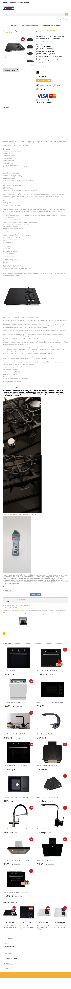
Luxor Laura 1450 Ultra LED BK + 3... (47, 860)
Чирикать (40, 85)
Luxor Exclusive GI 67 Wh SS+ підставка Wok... (43, 927)
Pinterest (40, 89)
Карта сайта (7, 960)
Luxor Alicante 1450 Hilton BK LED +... (48, 765)
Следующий (32, 65)
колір (38, 70)
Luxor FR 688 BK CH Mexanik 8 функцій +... (16, 892)
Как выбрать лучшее (51, 25)
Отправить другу (10, 70)
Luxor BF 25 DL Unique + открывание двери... (50, 702)
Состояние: (39, 41)
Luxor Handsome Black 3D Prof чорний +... (16, 829)
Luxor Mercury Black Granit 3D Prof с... (15, 734)
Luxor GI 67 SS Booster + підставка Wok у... (26, 927)
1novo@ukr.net (14, 979)
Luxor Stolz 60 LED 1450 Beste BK (47, 797)
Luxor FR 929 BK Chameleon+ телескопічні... (17, 671)
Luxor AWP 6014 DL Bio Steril (12, 702)
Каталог (14, 25)
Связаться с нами (9, 957)
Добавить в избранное (45, 102)
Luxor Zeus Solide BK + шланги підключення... (51, 829)
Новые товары (8, 952)
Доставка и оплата (30, 25)
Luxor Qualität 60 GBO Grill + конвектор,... (16, 765)
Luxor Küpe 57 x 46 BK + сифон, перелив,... (16, 797)
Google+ (57, 85)
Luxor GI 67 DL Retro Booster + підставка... (10, 926)
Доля (49, 85)
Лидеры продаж (9, 955)
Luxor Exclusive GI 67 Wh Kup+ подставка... (60, 926)
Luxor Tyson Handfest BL (44, 734)
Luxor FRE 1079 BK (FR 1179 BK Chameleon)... (50, 671)
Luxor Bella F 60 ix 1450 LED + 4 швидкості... (17, 860)
